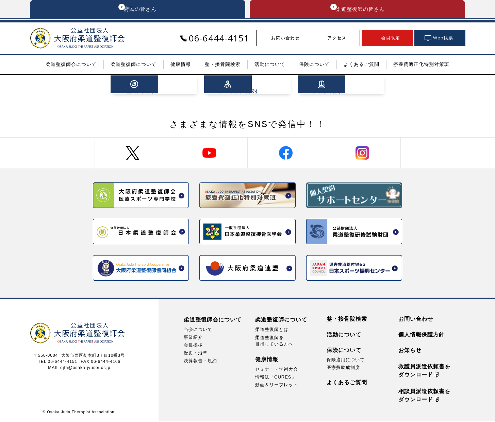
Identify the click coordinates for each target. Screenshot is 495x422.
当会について (198, 330)
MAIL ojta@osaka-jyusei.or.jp (79, 369)
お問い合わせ (415, 320)
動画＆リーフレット (276, 386)
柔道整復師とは (271, 330)
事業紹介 (193, 338)
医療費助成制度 (343, 368)
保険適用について (346, 361)
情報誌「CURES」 (275, 378)
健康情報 (266, 361)
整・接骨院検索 (347, 320)
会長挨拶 (193, 346)
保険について (344, 351)
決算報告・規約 (200, 362)
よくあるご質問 (347, 384)
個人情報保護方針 (421, 336)
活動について (344, 336)
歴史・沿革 (196, 354)
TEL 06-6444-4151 (58, 363)
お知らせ (410, 351)
